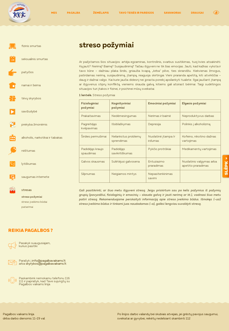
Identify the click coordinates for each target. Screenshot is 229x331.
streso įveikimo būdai (34, 202)
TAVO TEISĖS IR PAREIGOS (136, 13)
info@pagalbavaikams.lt (49, 260)
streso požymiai (31, 197)
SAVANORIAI (172, 13)
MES (54, 13)
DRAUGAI (197, 13)
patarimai (27, 207)
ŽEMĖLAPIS (101, 13)
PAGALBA (76, 13)
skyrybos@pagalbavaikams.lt (46, 263)
